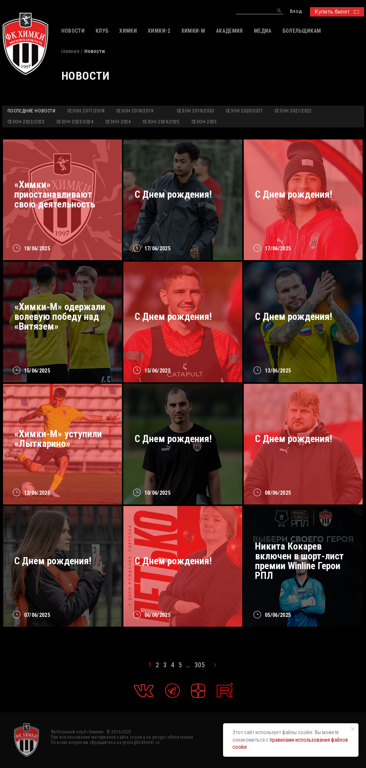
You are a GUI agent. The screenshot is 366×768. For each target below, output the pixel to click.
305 (199, 665)
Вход (296, 11)
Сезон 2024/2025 (161, 121)
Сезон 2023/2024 (75, 121)
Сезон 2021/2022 (293, 111)
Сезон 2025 (204, 121)
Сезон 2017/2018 (86, 111)
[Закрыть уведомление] (353, 729)
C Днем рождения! (293, 316)
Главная (70, 51)
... (188, 665)
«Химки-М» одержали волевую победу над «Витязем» (59, 316)
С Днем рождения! (173, 194)
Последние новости (32, 111)
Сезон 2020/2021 (244, 111)
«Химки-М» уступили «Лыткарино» (58, 438)
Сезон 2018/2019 (134, 111)
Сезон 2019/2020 (195, 111)
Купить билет (337, 12)
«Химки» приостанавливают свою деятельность (54, 194)
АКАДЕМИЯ (229, 31)
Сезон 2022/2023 (26, 121)
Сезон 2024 (118, 121)
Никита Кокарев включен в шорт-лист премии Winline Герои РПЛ (299, 561)
